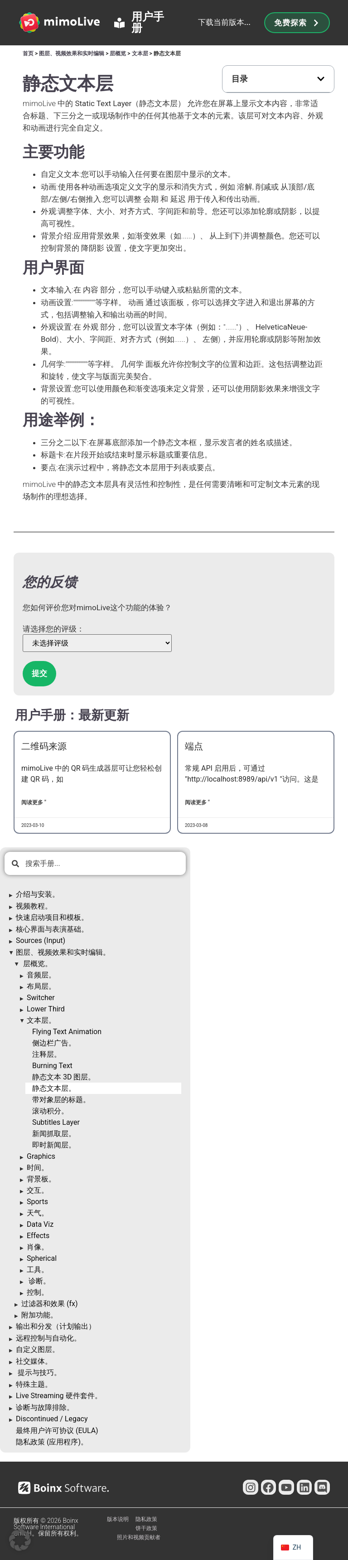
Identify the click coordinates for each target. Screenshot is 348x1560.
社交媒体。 (34, 1361)
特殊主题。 (34, 1384)
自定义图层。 (37, 1349)
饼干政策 (146, 1528)
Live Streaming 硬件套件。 (59, 1395)
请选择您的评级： (53, 629)
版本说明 (118, 1519)
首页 (28, 53)
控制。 (37, 1292)
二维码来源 (44, 746)
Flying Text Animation (67, 1031)
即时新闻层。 (54, 1145)
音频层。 (41, 975)
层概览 (118, 53)
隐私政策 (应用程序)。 (52, 1442)
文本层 (140, 53)
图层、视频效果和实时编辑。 (63, 952)
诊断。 (38, 1281)
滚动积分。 (50, 1111)
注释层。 (46, 1054)
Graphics (41, 1156)
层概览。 (36, 963)
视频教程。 (34, 906)
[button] (321, 79)
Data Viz (40, 1224)
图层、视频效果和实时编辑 (71, 53)
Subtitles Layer (56, 1122)
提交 (39, 673)
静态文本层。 (54, 1088)
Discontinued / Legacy (52, 1418)
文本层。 (41, 1020)
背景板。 (41, 1179)
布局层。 (41, 986)
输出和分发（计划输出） (56, 1326)
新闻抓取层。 (54, 1133)
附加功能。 (39, 1315)
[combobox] (95, 863)
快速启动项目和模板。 (52, 917)
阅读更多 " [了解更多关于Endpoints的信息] (197, 802)
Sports (37, 1201)
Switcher (41, 997)
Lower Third (46, 1009)
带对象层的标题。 (61, 1099)
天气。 (37, 1213)
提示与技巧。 (38, 1372)
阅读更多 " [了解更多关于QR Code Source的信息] (33, 802)
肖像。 (37, 1247)
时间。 (37, 1167)
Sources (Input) (40, 940)
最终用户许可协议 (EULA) (57, 1430)
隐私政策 (146, 1519)
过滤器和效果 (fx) (49, 1303)
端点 (194, 746)
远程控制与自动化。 (48, 1338)
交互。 (37, 1190)
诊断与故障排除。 (45, 1407)
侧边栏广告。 (54, 1043)
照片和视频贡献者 (138, 1537)
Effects (38, 1235)
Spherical (42, 1258)
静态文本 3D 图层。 (63, 1077)
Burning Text (52, 1065)
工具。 (37, 1269)
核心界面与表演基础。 (52, 929)
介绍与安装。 (37, 894)
